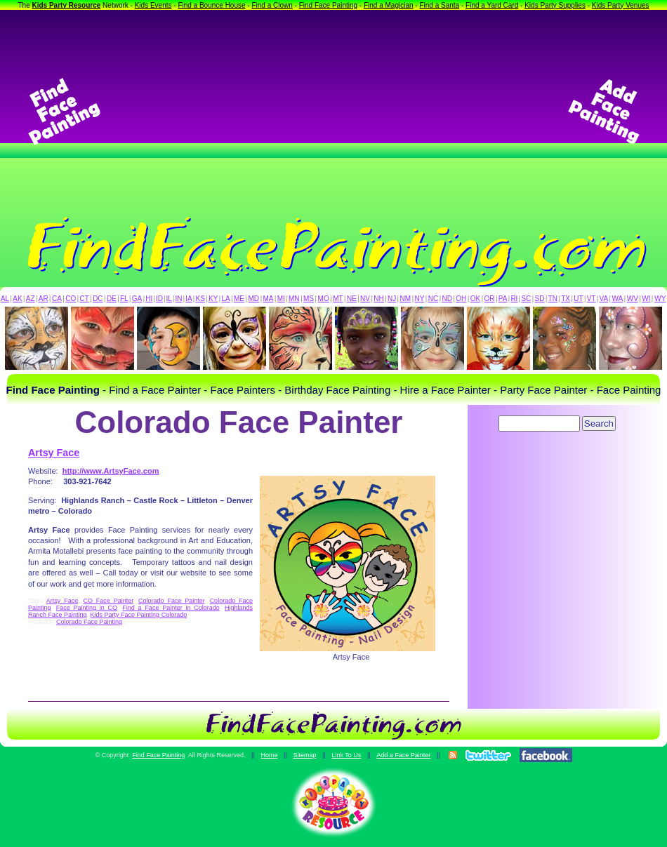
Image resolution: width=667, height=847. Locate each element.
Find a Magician (389, 5)
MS (308, 298)
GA (137, 298)
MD (254, 298)
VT (591, 298)
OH (461, 298)
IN (178, 298)
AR (43, 298)
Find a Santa (439, 5)
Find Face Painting (328, 5)
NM (405, 298)
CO (70, 298)
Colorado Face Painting (89, 621)
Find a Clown (271, 5)
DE (112, 298)
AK (17, 298)
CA (57, 298)
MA (268, 298)
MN (294, 298)
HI (148, 298)
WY (660, 298)
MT (338, 298)
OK (475, 298)
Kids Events (153, 5)
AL (5, 298)
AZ (30, 298)
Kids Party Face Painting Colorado (139, 614)
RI (513, 298)
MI (281, 298)
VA (604, 298)
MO (323, 298)
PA (503, 298)
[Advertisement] (334, 111)
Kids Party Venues (620, 5)
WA (617, 298)
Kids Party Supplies (555, 5)
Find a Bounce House (211, 5)
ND (447, 298)
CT (84, 298)
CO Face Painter (108, 600)
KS (200, 298)
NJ (392, 298)
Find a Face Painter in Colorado (170, 607)
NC (433, 298)
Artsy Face (53, 452)
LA (226, 298)
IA (188, 298)
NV (365, 298)
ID (159, 298)
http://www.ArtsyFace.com (110, 471)
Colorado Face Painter (171, 600)
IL (169, 298)
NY (419, 298)
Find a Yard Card (491, 5)
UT (578, 298)
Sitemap (304, 755)
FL (124, 298)
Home (268, 755)
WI (646, 298)
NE (352, 298)
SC (526, 298)
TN (552, 298)
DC (98, 298)
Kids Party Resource (66, 5)
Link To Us (346, 755)
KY (213, 298)
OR (489, 298)
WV (632, 298)
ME (239, 298)
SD (540, 298)
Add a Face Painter (403, 755)
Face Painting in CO (86, 607)
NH (378, 298)
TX (565, 298)
